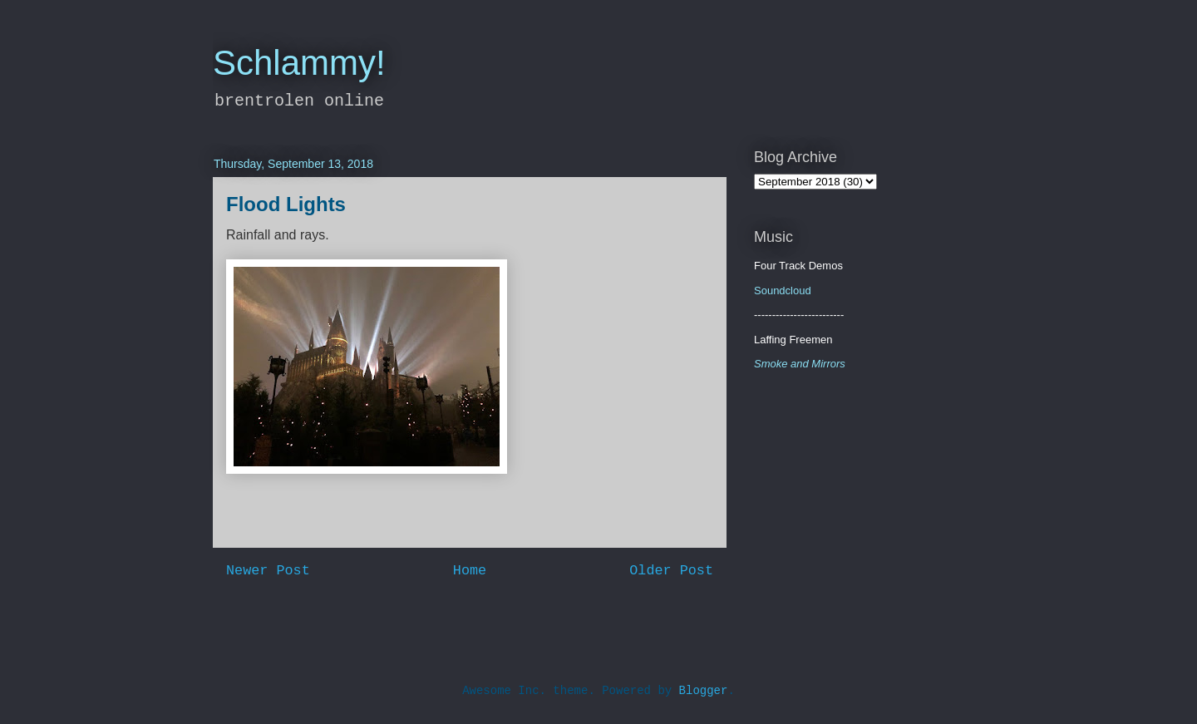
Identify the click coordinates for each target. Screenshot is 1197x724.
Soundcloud (782, 290)
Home (469, 571)
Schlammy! (299, 62)
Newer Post (268, 571)
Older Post (671, 571)
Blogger (703, 690)
